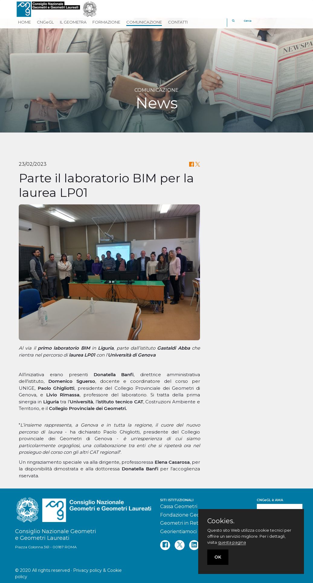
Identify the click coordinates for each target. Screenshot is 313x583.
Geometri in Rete (181, 523)
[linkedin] (194, 545)
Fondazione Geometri (186, 515)
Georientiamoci (178, 531)
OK (218, 557)
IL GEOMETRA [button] (73, 22)
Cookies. (220, 521)
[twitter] (180, 545)
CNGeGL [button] (45, 22)
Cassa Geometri (178, 506)
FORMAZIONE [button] (106, 22)
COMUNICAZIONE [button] (144, 22)
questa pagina (232, 542)
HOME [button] (24, 22)
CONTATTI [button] (178, 22)
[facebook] (165, 545)
